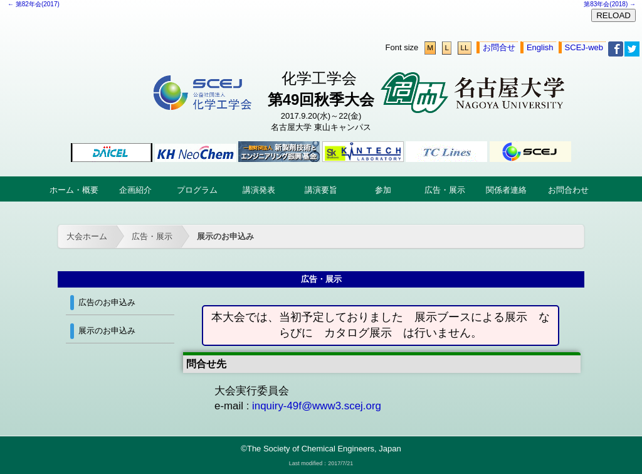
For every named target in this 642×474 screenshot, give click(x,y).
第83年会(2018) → (610, 4)
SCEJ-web (584, 47)
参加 (383, 190)
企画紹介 (135, 190)
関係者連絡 (506, 190)
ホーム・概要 (74, 190)
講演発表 (259, 190)
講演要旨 (321, 190)
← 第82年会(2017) (34, 4)
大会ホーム (86, 236)
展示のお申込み (225, 236)
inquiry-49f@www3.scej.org (316, 406)
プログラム (197, 190)
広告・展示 (444, 190)
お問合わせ (568, 190)
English (540, 47)
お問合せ (499, 47)
